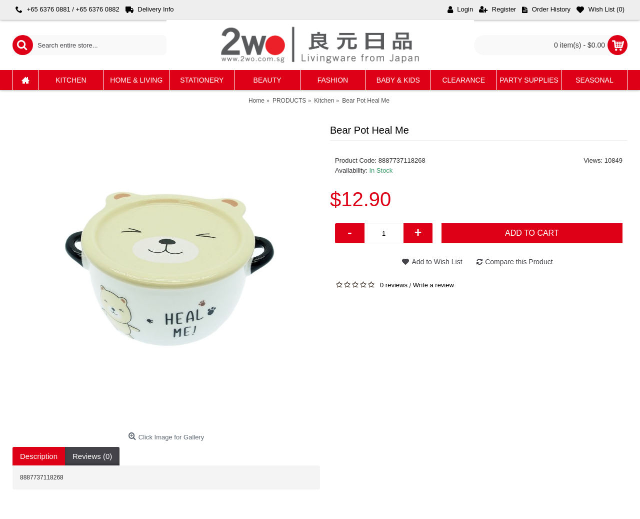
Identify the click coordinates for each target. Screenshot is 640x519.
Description (39, 456)
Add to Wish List (437, 262)
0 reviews (394, 285)
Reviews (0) (92, 456)
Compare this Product (518, 262)
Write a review (433, 285)
